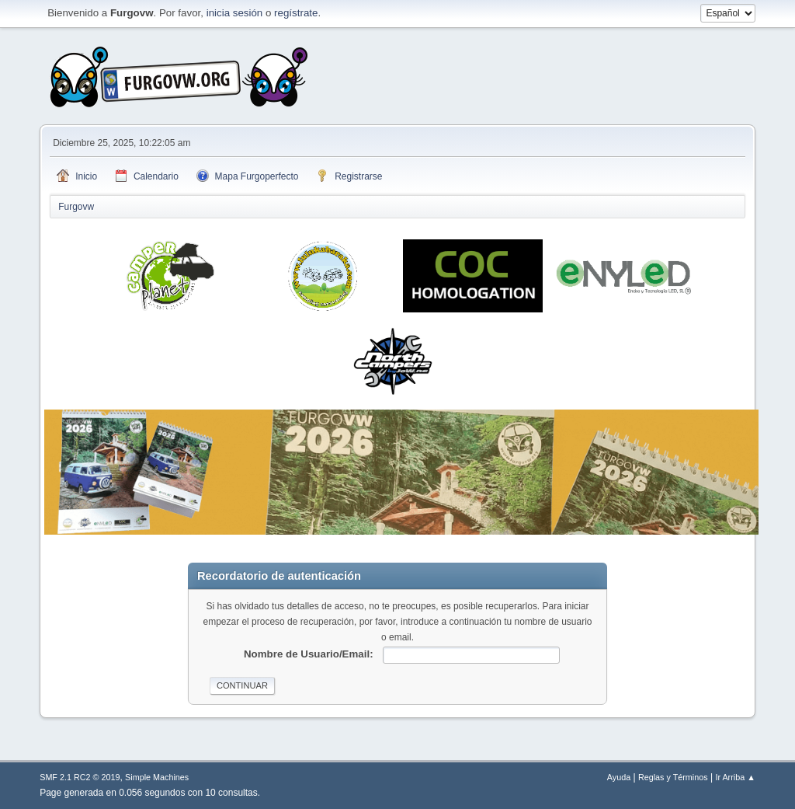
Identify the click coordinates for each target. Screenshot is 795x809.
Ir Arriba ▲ (735, 777)
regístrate (296, 13)
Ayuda (618, 777)
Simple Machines (157, 777)
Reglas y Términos (673, 777)
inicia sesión (235, 13)
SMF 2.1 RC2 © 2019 (80, 777)
